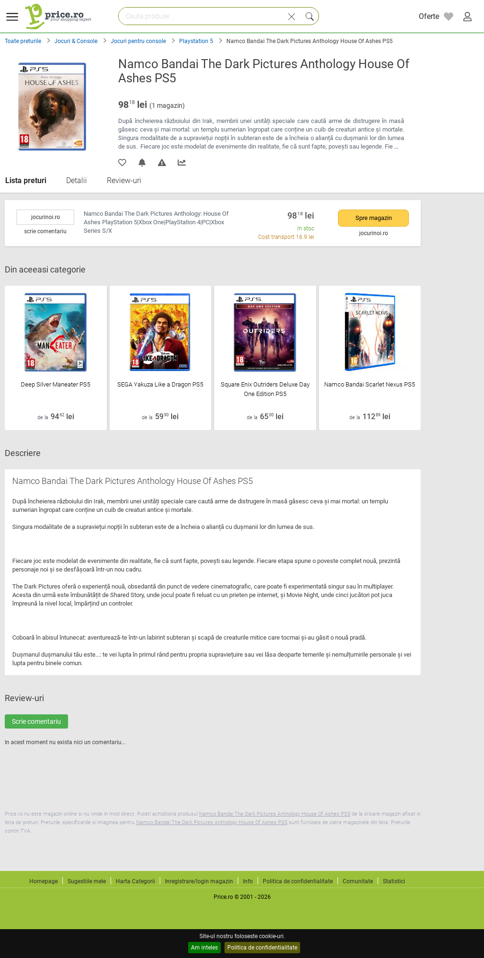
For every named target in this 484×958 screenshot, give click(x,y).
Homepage (43, 881)
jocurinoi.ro (45, 217)
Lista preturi (25, 180)
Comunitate (358, 881)
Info (248, 881)
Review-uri (124, 180)
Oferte (429, 16)
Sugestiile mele (87, 881)
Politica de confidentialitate (262, 947)
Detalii (76, 180)
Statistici (394, 881)
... (396, 146)
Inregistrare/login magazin (199, 881)
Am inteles (204, 947)
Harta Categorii (135, 881)
